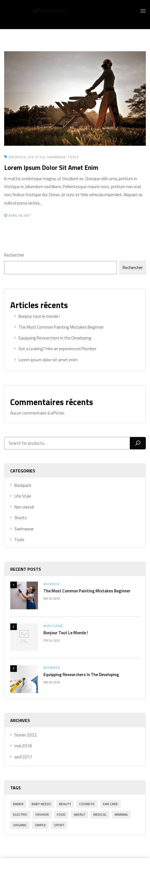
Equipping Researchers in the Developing (81, 674)
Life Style (36, 157)
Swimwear (56, 157)
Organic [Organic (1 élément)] (20, 825)
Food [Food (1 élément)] (61, 814)
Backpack (51, 584)
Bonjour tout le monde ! (65, 633)
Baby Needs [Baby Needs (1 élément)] (41, 804)
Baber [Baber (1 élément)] (18, 804)
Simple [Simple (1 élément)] (40, 825)
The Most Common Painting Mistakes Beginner (87, 591)
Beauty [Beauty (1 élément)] (65, 804)
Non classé (53, 626)
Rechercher (14, 255)
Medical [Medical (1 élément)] (100, 814)
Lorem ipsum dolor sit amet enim (51, 167)
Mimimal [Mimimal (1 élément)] (121, 814)
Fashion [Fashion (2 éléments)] (42, 814)
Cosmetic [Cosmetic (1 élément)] (87, 804)
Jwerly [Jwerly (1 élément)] (79, 814)
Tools (73, 157)
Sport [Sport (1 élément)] (59, 825)
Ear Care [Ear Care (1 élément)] (110, 804)
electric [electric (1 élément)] (20, 814)
